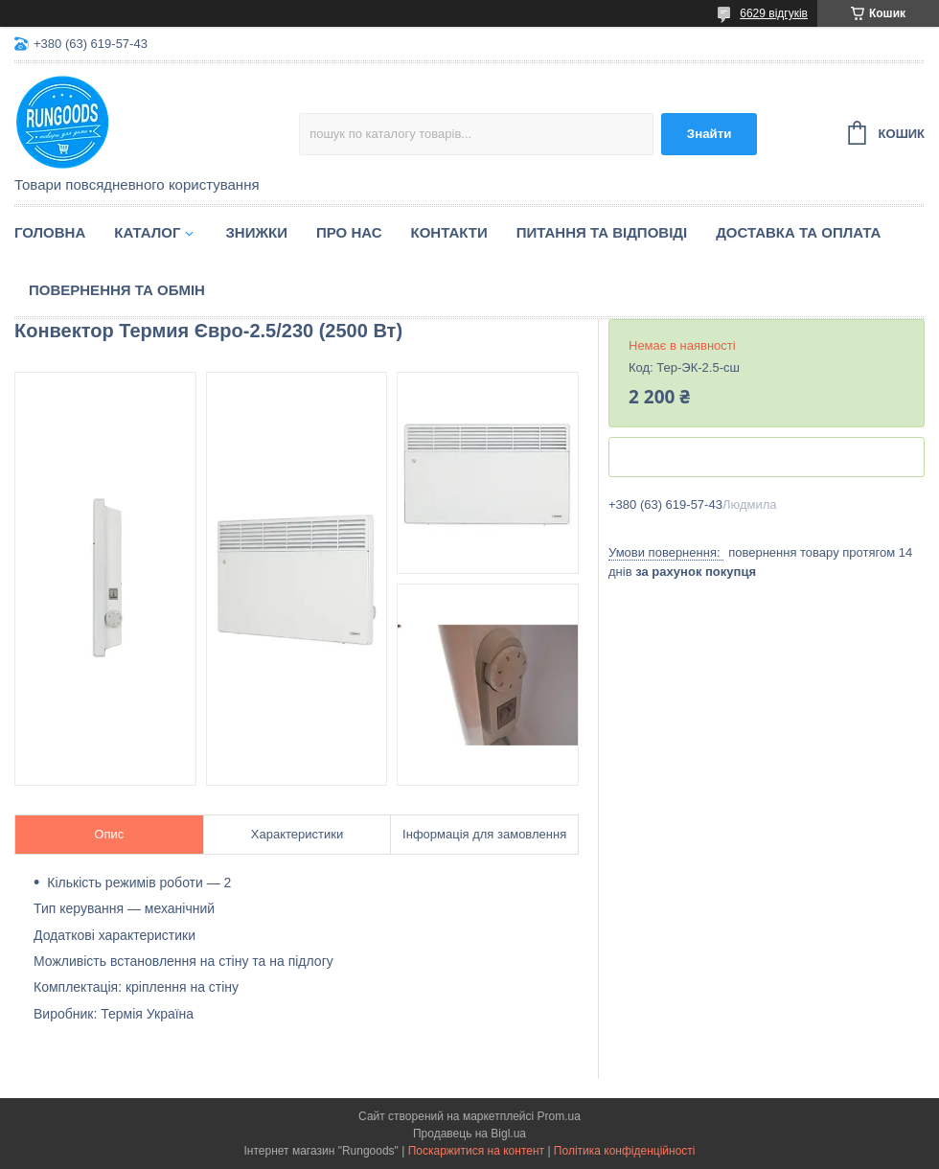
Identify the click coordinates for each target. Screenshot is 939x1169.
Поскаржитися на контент (476, 1151)
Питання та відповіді (601, 232)
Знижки (256, 232)
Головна (49, 232)
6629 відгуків (774, 13)
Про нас (349, 232)
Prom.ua (559, 1116)
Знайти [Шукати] (709, 133)
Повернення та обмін (117, 290)
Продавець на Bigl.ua (469, 1133)
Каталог (147, 232)
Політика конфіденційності (625, 1151)
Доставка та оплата (798, 232)
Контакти (449, 232)
